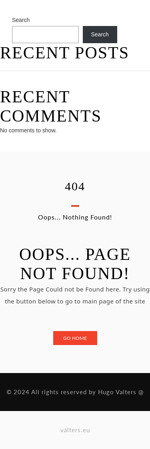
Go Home (75, 338)
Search (21, 20)
